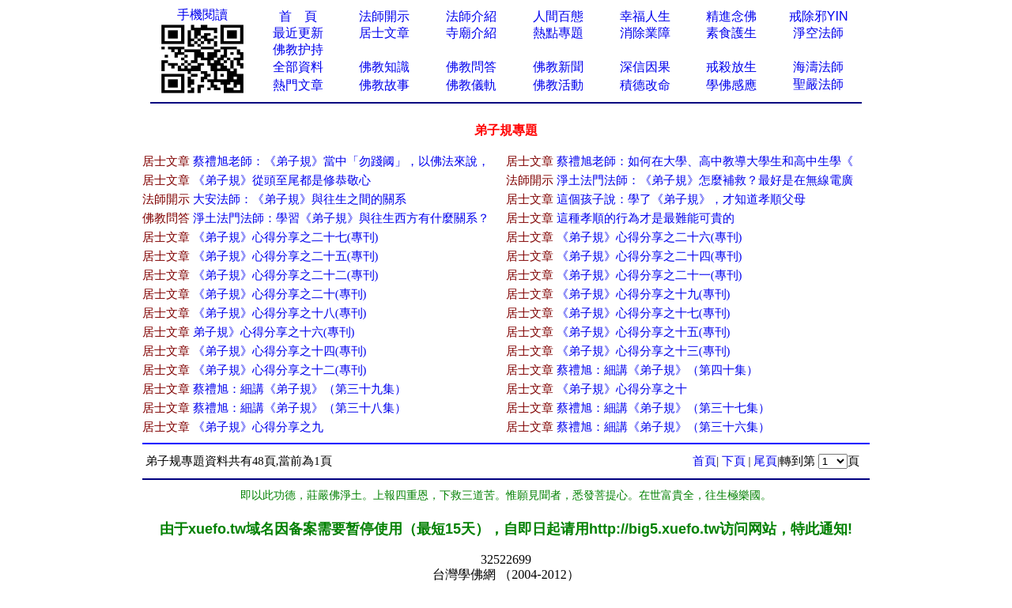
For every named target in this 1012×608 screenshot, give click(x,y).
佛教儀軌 (471, 85)
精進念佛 (731, 16)
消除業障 (645, 33)
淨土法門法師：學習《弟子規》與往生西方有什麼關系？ (341, 218)
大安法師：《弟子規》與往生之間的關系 (299, 199)
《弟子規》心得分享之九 (258, 427)
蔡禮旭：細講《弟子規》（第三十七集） (663, 408)
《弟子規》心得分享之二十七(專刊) (286, 237)
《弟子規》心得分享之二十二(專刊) (286, 275)
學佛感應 (731, 85)
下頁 (734, 461)
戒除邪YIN (818, 16)
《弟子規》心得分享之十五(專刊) (644, 332)
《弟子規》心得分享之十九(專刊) (644, 294)
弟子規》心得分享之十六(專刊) (274, 332)
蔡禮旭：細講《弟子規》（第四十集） (657, 370)
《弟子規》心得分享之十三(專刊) (644, 351)
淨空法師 (818, 33)
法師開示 (384, 16)
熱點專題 (558, 33)
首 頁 (298, 16)
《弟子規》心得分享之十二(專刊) (280, 370)
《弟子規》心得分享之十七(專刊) (644, 313)
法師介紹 (471, 16)
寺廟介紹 (471, 33)
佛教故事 (384, 85)
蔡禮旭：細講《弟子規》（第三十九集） (299, 389)
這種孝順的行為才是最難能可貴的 (645, 218)
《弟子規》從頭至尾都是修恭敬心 (282, 180)
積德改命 (645, 85)
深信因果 (645, 67)
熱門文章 (298, 85)
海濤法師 (818, 67)
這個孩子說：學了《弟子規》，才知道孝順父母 (681, 199)
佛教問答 (471, 67)
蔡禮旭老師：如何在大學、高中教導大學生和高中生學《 (705, 161)
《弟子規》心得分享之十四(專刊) (280, 351)
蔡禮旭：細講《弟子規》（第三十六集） (663, 427)
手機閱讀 (202, 14)
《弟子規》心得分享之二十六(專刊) (649, 237)
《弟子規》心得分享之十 (622, 389)
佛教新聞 (558, 67)
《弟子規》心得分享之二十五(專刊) (286, 256)
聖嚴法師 (818, 84)
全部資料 (298, 67)
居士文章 (384, 33)
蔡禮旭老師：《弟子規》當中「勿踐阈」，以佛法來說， (341, 161)
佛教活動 (558, 85)
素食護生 (731, 33)
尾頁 (765, 461)
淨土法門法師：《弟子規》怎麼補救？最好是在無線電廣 (705, 180)
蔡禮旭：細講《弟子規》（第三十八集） (299, 408)
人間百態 (558, 16)
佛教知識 (384, 67)
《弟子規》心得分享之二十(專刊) (280, 294)
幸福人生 (645, 16)
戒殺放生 (731, 67)
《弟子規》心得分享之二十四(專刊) (649, 256)
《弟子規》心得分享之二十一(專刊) (649, 275)
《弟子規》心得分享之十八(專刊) (280, 313)
